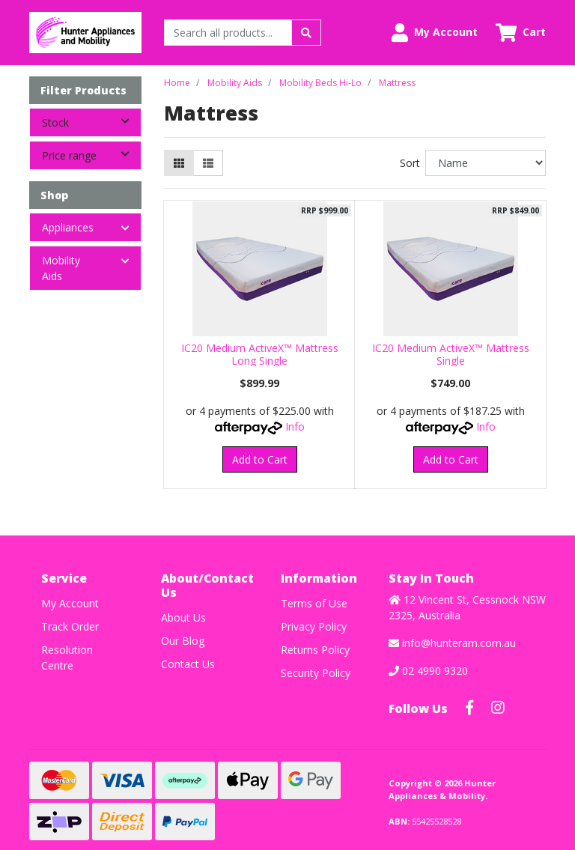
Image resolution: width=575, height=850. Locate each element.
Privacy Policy (314, 626)
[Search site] (306, 32)
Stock (91, 121)
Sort (410, 163)
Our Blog (182, 641)
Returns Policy (315, 650)
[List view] (208, 163)
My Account (70, 603)
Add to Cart (260, 459)
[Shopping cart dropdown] (521, 32)
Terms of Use (314, 603)
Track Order (70, 626)
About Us (183, 617)
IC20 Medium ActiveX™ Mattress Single (450, 354)
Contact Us (188, 664)
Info (295, 426)
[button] (435, 32)
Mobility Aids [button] (61, 268)
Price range (91, 154)
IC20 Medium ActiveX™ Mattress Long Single (259, 354)
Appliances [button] (68, 227)
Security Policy (315, 673)
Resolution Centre (67, 658)
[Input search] (228, 32)
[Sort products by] (485, 163)
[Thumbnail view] (179, 163)
